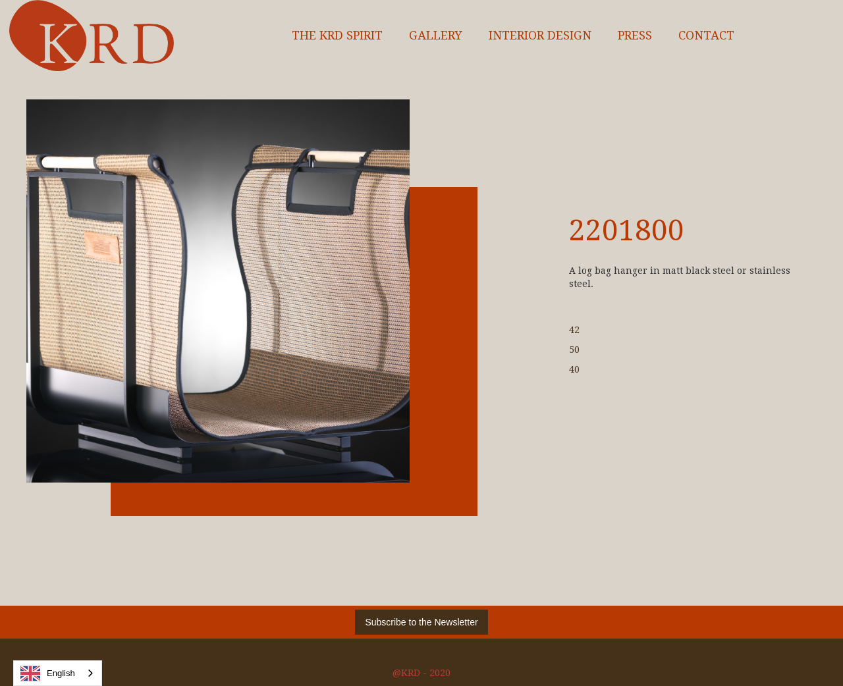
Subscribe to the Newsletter (421, 622)
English (47, 673)
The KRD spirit (337, 35)
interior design (540, 35)
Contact (706, 35)
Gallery (435, 35)
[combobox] (57, 673)
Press (635, 35)
